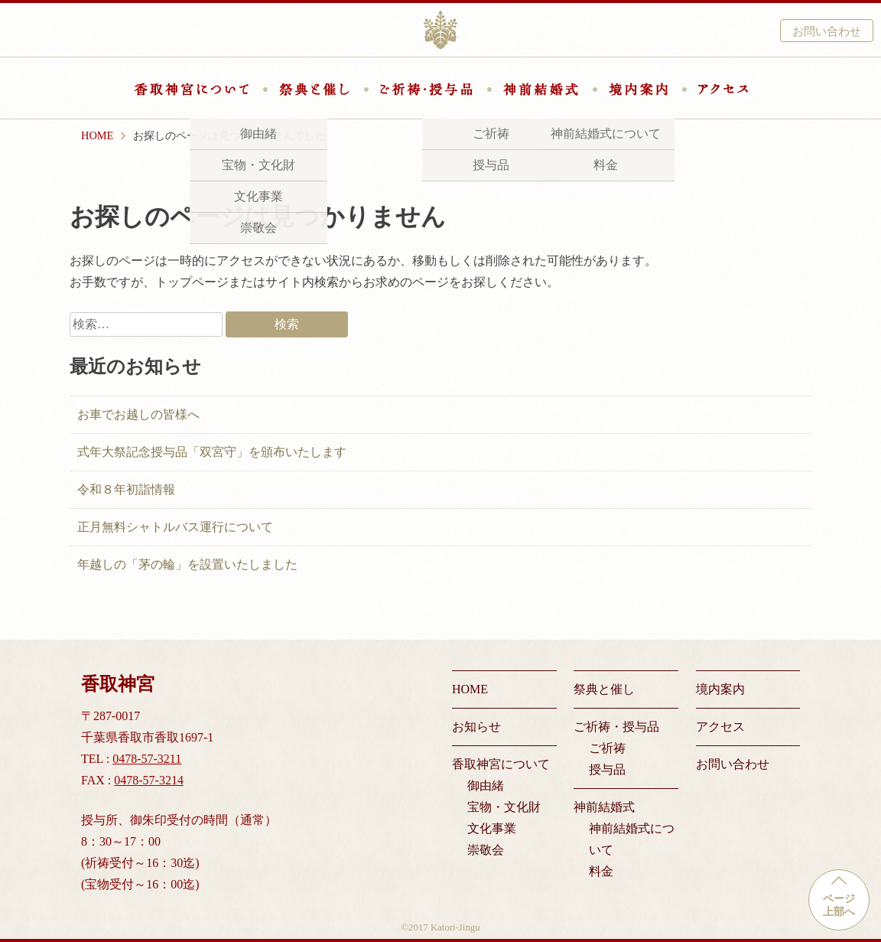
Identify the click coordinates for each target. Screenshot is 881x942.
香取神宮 (440, 30)
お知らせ (476, 726)
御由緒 (485, 785)
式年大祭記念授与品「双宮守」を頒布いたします (211, 451)
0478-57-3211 (146, 758)
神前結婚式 (540, 89)
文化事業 (491, 828)
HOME (470, 689)
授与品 (607, 769)
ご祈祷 (607, 748)
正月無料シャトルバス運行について (175, 526)
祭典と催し (314, 89)
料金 (601, 871)
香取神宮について (191, 89)
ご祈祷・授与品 (426, 89)
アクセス (723, 89)
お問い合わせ (826, 30)
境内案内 (638, 89)
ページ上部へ (839, 905)
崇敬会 (485, 849)
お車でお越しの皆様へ (138, 414)
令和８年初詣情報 (126, 489)
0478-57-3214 (149, 780)
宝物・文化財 (504, 806)
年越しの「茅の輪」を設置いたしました (187, 564)
